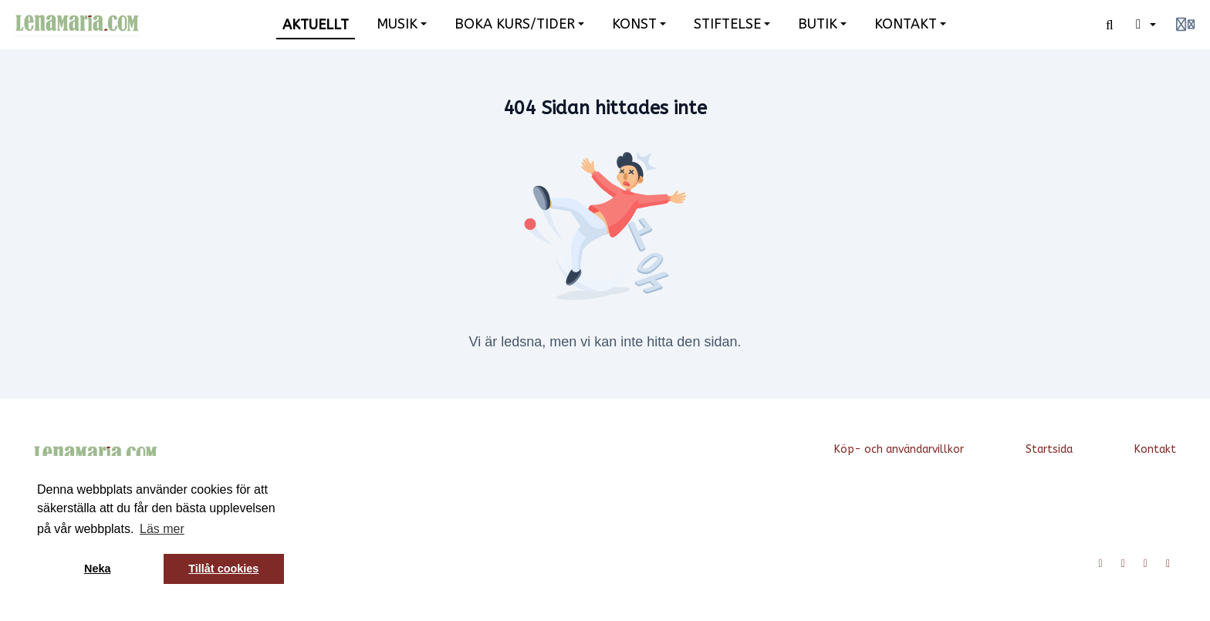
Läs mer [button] (162, 528)
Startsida (1049, 449)
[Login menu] (1185, 24)
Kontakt (1155, 449)
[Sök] (1109, 24)
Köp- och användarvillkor (899, 449)
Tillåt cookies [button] (223, 568)
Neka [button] (97, 568)
